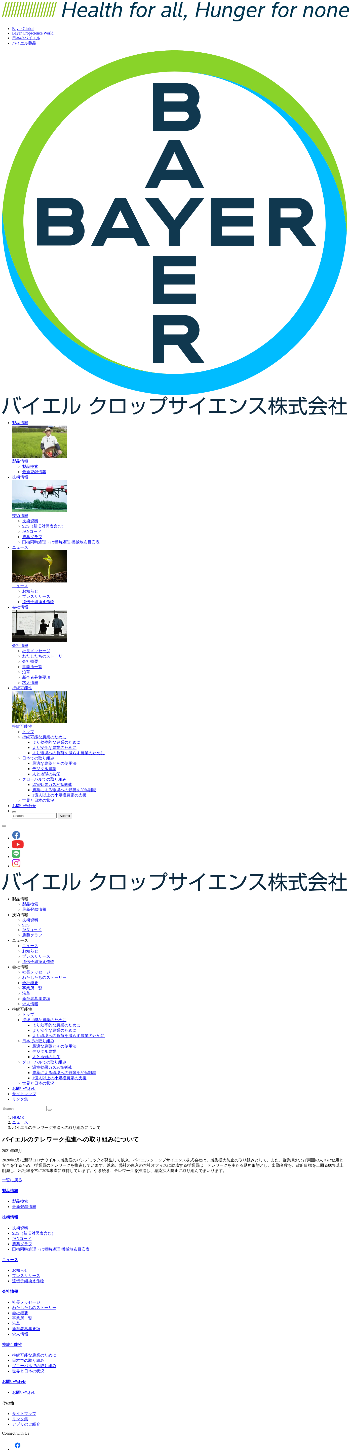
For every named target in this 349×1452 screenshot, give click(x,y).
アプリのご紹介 (26, 1424)
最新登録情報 (34, 472)
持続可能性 (22, 688)
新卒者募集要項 (36, 677)
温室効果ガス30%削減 (52, 784)
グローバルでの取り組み (44, 779)
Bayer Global (23, 28)
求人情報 (30, 682)
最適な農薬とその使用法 (54, 763)
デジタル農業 (44, 769)
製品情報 (20, 423)
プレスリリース (36, 596)
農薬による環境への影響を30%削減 (64, 790)
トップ (28, 732)
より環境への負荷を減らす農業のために (68, 753)
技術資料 (30, 521)
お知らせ (30, 591)
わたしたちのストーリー (44, 656)
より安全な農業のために (54, 747)
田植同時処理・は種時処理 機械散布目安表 (61, 542)
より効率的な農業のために (56, 742)
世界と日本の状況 (38, 800)
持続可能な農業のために (44, 737)
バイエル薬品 (24, 43)
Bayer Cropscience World (33, 33)
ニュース (20, 547)
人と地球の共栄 (46, 774)
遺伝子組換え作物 (38, 602)
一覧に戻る (12, 1180)
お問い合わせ (24, 806)
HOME (18, 1117)
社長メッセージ (36, 651)
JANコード (32, 531)
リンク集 (20, 1099)
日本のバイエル (26, 38)
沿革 (26, 672)
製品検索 (30, 466)
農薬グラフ (32, 537)
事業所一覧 (32, 667)
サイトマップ (24, 1094)
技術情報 (20, 477)
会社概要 (30, 661)
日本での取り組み (38, 758)
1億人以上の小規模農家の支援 (59, 795)
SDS (25, 925)
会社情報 (20, 607)
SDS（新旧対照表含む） (44, 526)
